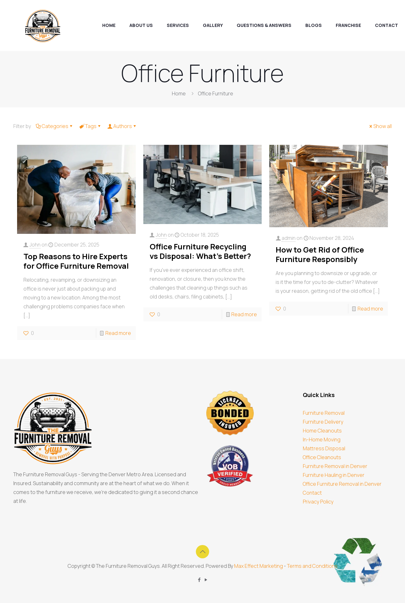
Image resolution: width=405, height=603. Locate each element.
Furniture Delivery (323, 421)
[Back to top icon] (202, 551)
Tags (90, 126)
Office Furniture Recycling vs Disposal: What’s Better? (200, 251)
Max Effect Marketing (258, 565)
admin (289, 237)
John (34, 244)
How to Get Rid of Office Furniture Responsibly (320, 254)
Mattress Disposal (324, 448)
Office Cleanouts (322, 457)
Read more (118, 333)
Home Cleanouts (322, 430)
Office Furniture (215, 93)
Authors (122, 126)
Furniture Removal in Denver (335, 466)
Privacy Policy (318, 501)
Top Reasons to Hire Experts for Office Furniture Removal (76, 261)
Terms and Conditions (312, 565)
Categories (54, 126)
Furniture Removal (324, 412)
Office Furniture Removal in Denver (342, 483)
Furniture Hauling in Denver (333, 474)
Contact (312, 492)
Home (179, 93)
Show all (380, 126)
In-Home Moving (321, 439)
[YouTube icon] (205, 579)
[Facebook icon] (199, 579)
